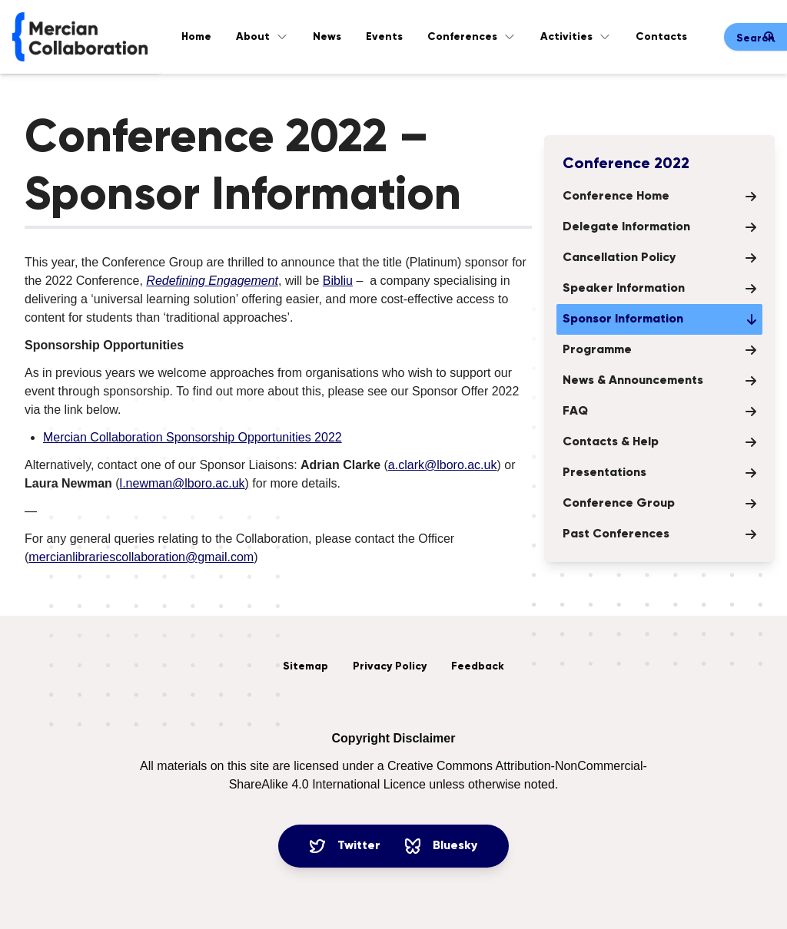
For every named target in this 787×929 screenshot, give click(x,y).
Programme (659, 350)
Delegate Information (659, 227)
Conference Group (659, 504)
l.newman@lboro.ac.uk (182, 483)
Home (196, 36)
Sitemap (305, 666)
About (262, 37)
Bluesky (441, 846)
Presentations (659, 473)
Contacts (661, 36)
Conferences (471, 37)
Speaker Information (659, 289)
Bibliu (338, 280)
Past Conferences (659, 534)
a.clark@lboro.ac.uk (442, 464)
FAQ (659, 411)
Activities (575, 37)
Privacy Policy (390, 666)
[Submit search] (769, 37)
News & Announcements (659, 381)
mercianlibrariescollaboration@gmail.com (141, 557)
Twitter (345, 846)
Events (384, 36)
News (327, 36)
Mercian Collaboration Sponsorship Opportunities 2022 (192, 437)
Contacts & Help (659, 442)
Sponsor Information (659, 319)
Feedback (477, 666)
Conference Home (659, 196)
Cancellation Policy (659, 258)
